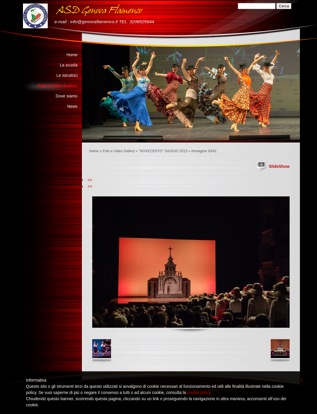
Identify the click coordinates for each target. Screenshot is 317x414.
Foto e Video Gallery (119, 151)
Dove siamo (66, 96)
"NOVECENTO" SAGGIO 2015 (163, 151)
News (72, 106)
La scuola (68, 65)
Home (94, 151)
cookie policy (198, 392)
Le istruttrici (66, 75)
